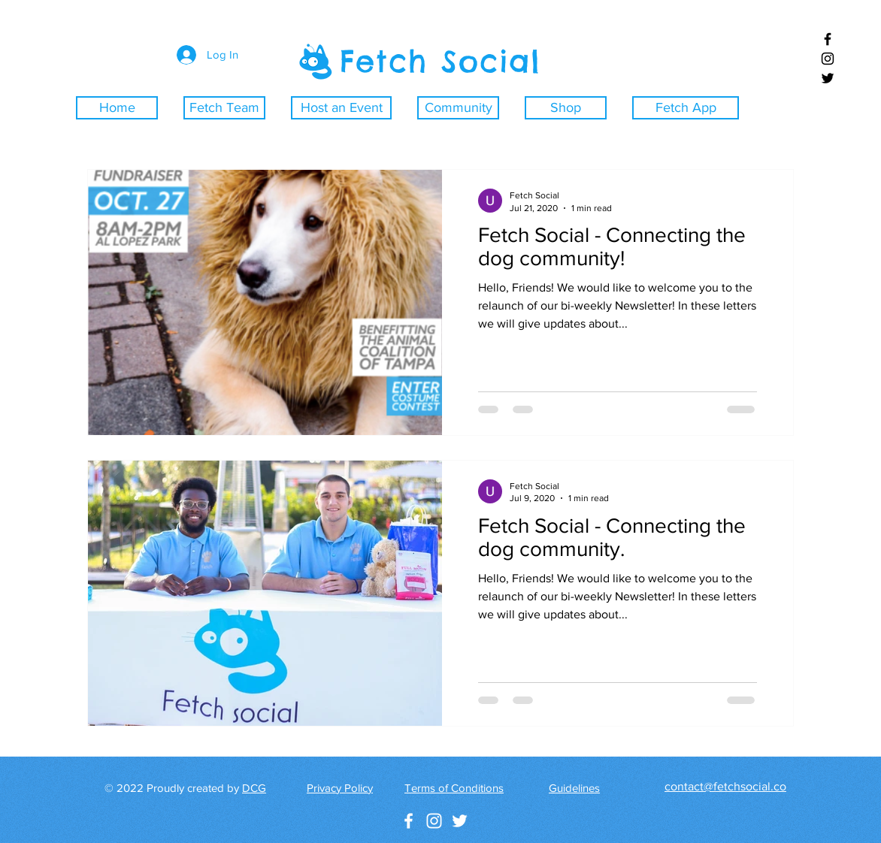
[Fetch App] (685, 107)
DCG (254, 787)
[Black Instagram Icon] (827, 58)
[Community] (458, 107)
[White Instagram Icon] (434, 821)
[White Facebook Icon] (408, 821)
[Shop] (566, 107)
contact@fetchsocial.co (725, 786)
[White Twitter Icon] (460, 821)
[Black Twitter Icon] (827, 78)
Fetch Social (440, 61)
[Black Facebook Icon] (827, 39)
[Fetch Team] (224, 107)
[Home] (117, 107)
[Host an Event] (341, 107)
